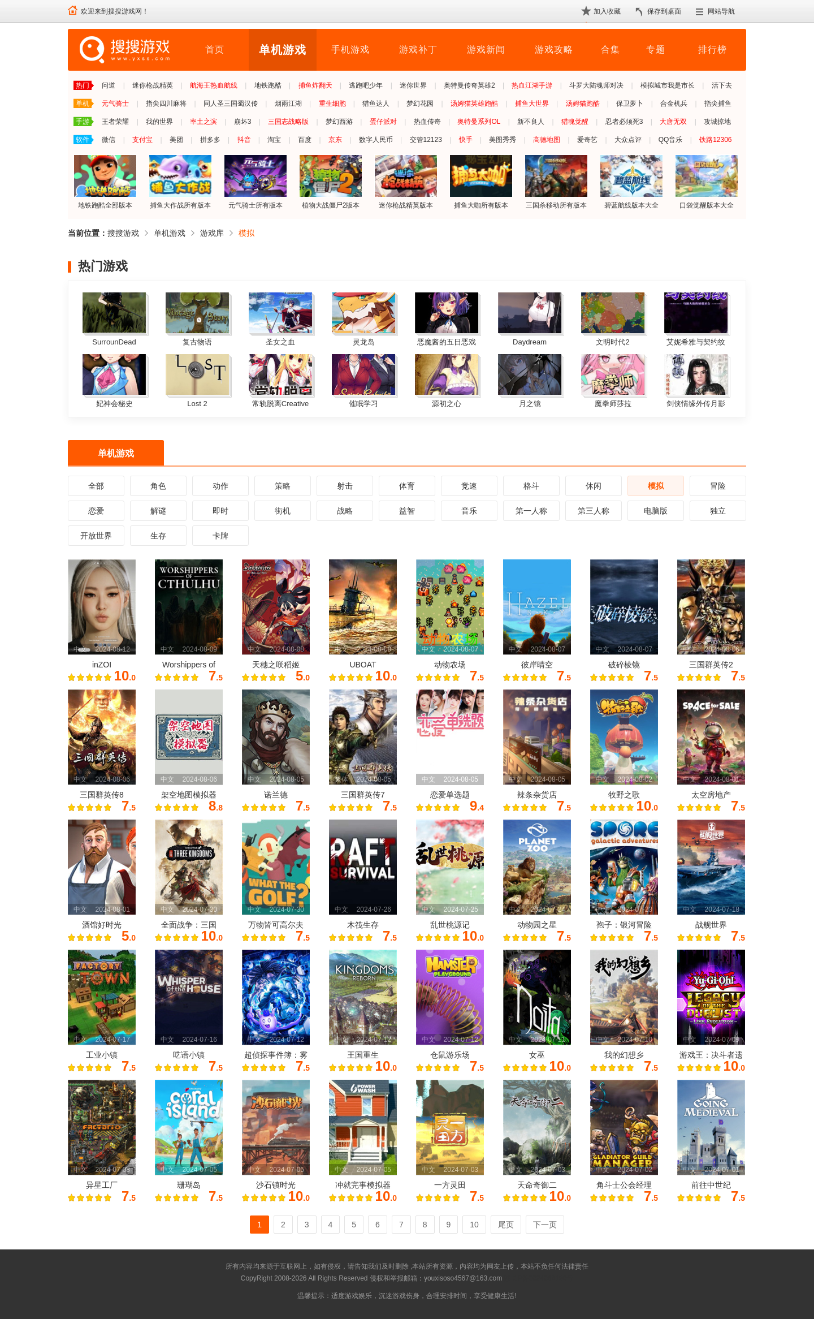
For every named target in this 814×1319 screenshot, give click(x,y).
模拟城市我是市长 (667, 85)
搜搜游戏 (123, 233)
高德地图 (546, 140)
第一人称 (531, 510)
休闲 (593, 485)
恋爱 (96, 510)
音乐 (469, 510)
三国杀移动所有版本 (556, 181)
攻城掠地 (717, 122)
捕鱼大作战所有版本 (180, 181)
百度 (304, 140)
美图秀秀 (502, 140)
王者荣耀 (115, 122)
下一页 (545, 1224)
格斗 (531, 485)
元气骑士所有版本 (255, 181)
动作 (220, 485)
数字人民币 (376, 140)
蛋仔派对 (383, 122)
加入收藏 (607, 11)
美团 (176, 140)
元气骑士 (115, 103)
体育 (407, 485)
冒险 (718, 485)
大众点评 (628, 140)
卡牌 (220, 535)
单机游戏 (282, 50)
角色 (158, 485)
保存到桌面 (664, 11)
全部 (96, 485)
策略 (283, 485)
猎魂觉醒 (574, 122)
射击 (345, 485)
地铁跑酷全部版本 (105, 181)
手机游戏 (350, 49)
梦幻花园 (420, 103)
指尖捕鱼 (717, 103)
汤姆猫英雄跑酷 (474, 103)
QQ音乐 (671, 140)
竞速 (469, 485)
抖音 (244, 140)
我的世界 (159, 122)
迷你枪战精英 (152, 85)
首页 (214, 49)
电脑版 (656, 510)
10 (474, 1224)
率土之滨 (203, 122)
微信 (108, 140)
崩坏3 (243, 122)
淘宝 (274, 140)
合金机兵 (673, 103)
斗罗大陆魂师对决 (596, 85)
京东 (335, 140)
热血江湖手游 (532, 85)
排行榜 (712, 49)
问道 (108, 85)
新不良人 (530, 122)
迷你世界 (413, 85)
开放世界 (96, 535)
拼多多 (210, 140)
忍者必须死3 (624, 122)
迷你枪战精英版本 (406, 181)
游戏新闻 (486, 49)
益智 (407, 510)
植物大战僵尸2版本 (330, 181)
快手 (466, 140)
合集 (610, 49)
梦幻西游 (339, 122)
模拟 (246, 233)
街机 (283, 510)
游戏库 (212, 233)
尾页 (506, 1224)
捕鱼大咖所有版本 (481, 181)
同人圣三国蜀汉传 (231, 103)
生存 (158, 535)
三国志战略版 (288, 122)
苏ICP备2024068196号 (538, 1278)
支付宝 (142, 140)
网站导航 (721, 11)
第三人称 (593, 510)
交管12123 (426, 140)
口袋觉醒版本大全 (706, 181)
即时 (220, 510)
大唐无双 (673, 122)
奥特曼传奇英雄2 (469, 85)
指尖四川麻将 (166, 103)
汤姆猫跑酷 (583, 103)
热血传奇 (427, 122)
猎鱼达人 (375, 103)
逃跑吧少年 (366, 85)
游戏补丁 (418, 49)
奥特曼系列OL (478, 122)
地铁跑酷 (268, 85)
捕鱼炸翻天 (315, 85)
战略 (345, 510)
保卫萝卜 (629, 103)
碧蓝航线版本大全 (631, 181)
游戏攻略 (554, 49)
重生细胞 (332, 103)
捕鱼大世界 (532, 103)
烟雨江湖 (288, 103)
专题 (655, 49)
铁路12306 (715, 140)
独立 (718, 510)
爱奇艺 (587, 140)
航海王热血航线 (213, 85)
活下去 (722, 85)
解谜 (158, 510)
